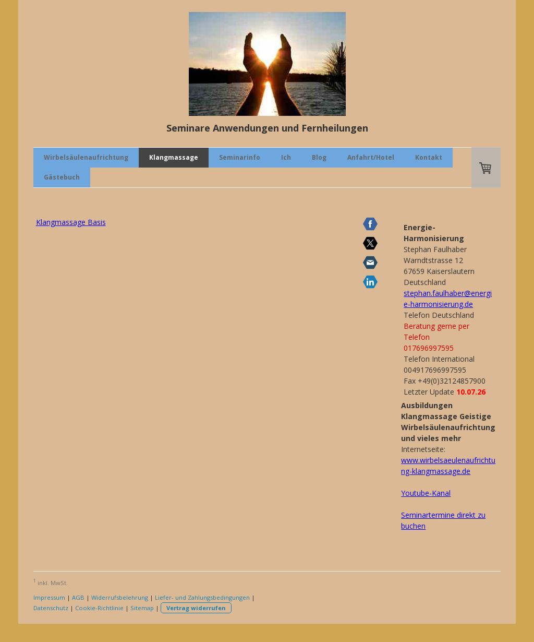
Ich (286, 157)
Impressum (49, 597)
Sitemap (142, 608)
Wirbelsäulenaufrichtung (86, 157)
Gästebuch (62, 177)
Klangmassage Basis (71, 222)
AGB (78, 597)
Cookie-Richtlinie (99, 608)
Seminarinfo (239, 157)
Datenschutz (50, 608)
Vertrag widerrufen (196, 608)
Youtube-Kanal (426, 493)
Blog (319, 157)
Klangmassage (173, 157)
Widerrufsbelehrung (119, 597)
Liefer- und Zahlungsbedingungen (202, 597)
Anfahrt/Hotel (370, 157)
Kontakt (428, 157)
